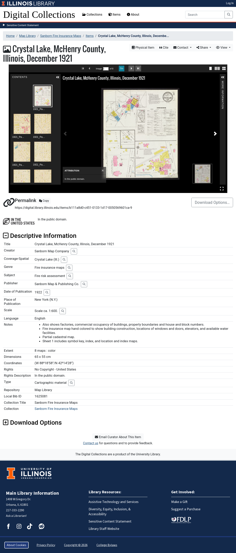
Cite (163, 47)
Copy (44, 200)
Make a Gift (179, 501)
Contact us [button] (90, 443)
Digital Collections (39, 14)
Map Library (27, 36)
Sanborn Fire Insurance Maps (60, 36)
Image (99, 68)
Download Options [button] (32, 422)
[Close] (102, 170)
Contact (181, 47)
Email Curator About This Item (118, 437)
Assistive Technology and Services (114, 501)
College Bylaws (106, 545)
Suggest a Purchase (185, 509)
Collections (92, 14)
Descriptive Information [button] (39, 235)
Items (114, 14)
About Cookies (16, 545)
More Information (222, 82)
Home (10, 36)
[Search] (205, 14)
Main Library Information (32, 493)
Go (121, 68)
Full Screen (222, 188)
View (222, 47)
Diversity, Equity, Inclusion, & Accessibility (110, 512)
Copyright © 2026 (76, 545)
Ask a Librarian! (16, 516)
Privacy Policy (46, 545)
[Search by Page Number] (106, 69)
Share (202, 47)
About (133, 14)
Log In (230, 3)
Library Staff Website (104, 528)
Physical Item (143, 47)
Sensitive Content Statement (23, 25)
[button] (58, 77)
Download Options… (212, 202)
